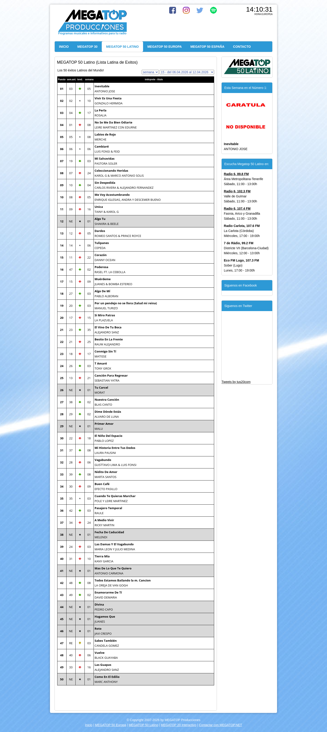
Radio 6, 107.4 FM (237, 208)
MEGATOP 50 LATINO (122, 46)
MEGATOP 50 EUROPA (164, 46)
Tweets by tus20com (236, 382)
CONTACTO (242, 46)
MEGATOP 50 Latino (143, 725)
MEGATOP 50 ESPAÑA (207, 46)
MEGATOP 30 (87, 46)
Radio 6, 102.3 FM (237, 191)
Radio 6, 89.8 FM (236, 174)
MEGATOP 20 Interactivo (178, 725)
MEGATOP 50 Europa (110, 725)
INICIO (64, 46)
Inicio (88, 725)
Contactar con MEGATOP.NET (220, 725)
